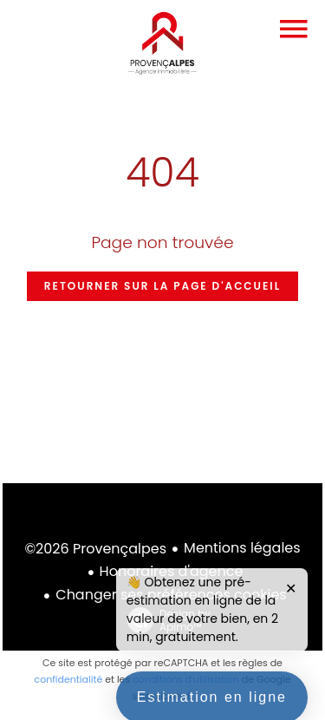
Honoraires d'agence (172, 571)
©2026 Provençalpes (95, 549)
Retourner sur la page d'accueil (162, 285)
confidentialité (68, 679)
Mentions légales (242, 548)
